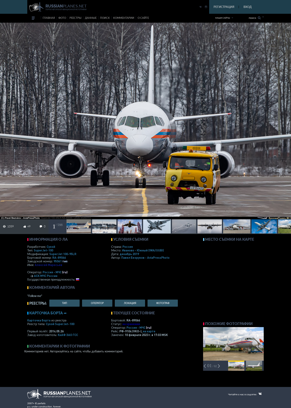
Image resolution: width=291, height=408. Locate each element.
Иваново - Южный (143, 250)
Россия (127, 246)
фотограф (162, 303)
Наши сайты (222, 18)
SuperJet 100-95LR (62, 254)
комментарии (123, 17)
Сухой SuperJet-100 (60, 324)
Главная (49, 17)
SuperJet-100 (43, 250)
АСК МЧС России (45, 276)
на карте (149, 331)
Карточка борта (39, 320)
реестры (75, 17)
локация (130, 303)
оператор (97, 303)
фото (62, 17)
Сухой (51, 246)
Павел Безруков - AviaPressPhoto (145, 257)
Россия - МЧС (52, 272)
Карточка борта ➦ (48, 313)
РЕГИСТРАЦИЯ (224, 6)
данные (91, 17)
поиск (105, 17)
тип (64, 261)
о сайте (143, 17)
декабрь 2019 (129, 254)
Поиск (255, 17)
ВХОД (248, 6)
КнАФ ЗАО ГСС (68, 335)
